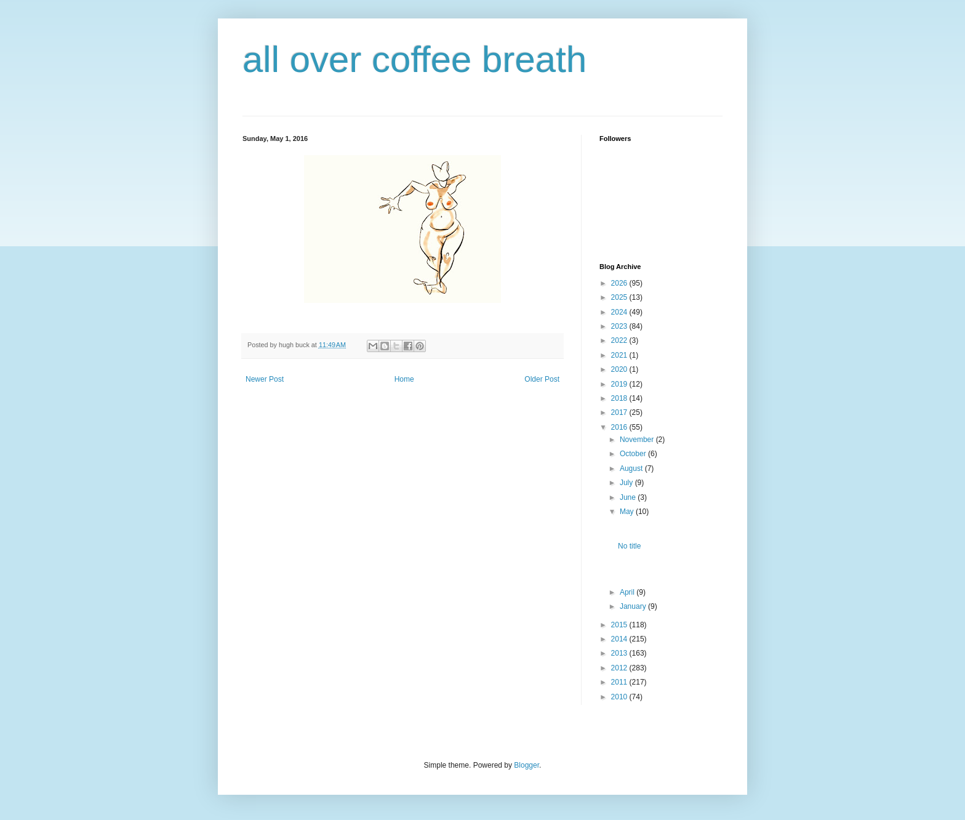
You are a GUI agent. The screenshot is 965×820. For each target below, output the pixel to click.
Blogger (526, 765)
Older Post (541, 379)
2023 (620, 326)
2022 (620, 340)
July (627, 482)
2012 (620, 668)
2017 (620, 412)
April (628, 592)
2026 (620, 283)
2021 (620, 355)
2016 (620, 427)
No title (629, 546)
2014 (620, 639)
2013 (620, 653)
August (632, 468)
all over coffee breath (414, 59)
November (638, 439)
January (634, 606)
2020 (620, 369)
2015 (620, 625)
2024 (620, 312)
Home (404, 379)
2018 (620, 398)
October (634, 453)
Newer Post (265, 379)
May (628, 511)
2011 (620, 682)
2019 (620, 384)
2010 (620, 697)
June (629, 497)
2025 (620, 297)
